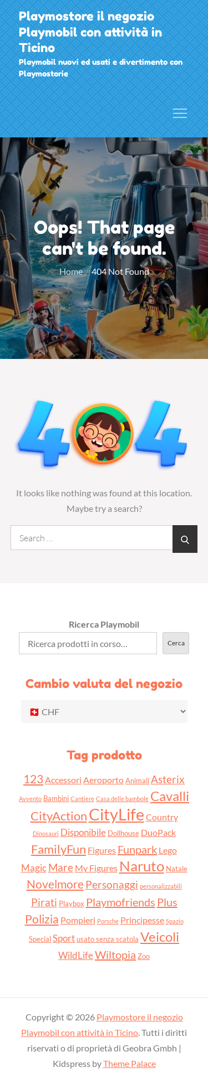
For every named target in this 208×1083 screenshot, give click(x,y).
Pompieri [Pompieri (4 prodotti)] (77, 920)
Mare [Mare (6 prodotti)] (60, 867)
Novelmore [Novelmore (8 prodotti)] (55, 884)
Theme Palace (129, 1063)
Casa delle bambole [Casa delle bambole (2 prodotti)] (122, 798)
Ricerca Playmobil (104, 624)
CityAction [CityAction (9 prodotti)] (59, 815)
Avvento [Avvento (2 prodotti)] (30, 798)
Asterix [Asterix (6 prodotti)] (168, 779)
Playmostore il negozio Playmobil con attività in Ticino (90, 32)
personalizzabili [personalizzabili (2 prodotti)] (161, 886)
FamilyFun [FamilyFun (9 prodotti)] (58, 848)
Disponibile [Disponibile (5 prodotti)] (83, 832)
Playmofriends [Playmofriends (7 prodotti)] (120, 902)
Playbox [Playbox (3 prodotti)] (71, 903)
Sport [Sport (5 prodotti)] (64, 938)
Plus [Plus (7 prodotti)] (167, 902)
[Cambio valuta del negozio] (104, 711)
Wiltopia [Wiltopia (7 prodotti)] (115, 954)
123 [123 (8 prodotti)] (33, 779)
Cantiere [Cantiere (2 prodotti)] (82, 798)
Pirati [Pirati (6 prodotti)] (44, 902)
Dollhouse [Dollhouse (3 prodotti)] (123, 833)
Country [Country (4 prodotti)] (162, 817)
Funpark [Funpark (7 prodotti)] (137, 849)
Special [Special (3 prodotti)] (40, 939)
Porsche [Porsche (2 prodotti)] (108, 921)
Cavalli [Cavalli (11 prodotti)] (169, 796)
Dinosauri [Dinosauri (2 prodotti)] (46, 833)
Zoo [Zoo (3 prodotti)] (144, 956)
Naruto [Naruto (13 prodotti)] (141, 866)
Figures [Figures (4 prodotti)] (102, 850)
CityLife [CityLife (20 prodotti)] (116, 814)
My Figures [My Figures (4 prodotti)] (96, 868)
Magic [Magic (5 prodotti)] (34, 868)
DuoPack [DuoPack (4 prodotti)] (158, 833)
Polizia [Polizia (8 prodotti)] (42, 919)
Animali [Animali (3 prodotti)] (137, 780)
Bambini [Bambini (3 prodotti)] (56, 798)
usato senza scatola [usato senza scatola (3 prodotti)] (108, 939)
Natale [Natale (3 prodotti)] (176, 868)
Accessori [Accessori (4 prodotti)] (63, 780)
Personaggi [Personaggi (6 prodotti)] (111, 884)
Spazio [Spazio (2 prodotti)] (175, 921)
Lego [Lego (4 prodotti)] (168, 850)
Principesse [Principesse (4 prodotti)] (142, 920)
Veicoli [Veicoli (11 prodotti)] (159, 936)
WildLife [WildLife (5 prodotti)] (75, 955)
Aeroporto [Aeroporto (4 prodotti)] (103, 780)
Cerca (176, 643)
